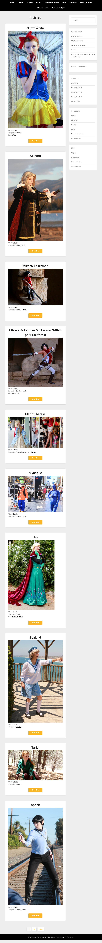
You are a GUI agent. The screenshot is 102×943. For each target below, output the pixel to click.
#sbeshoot (15, 394)
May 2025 (74, 83)
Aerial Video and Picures (79, 45)
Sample (24, 310)
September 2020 (76, 92)
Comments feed (76, 162)
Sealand (35, 639)
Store (64, 2)
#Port (14, 135)
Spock (35, 808)
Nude (73, 129)
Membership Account (52, 2)
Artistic (18, 453)
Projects (30, 2)
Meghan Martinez (77, 36)
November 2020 (76, 88)
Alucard (35, 156)
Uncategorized (76, 138)
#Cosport (15, 618)
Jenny (24, 245)
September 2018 (76, 97)
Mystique (35, 474)
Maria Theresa (35, 415)
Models (73, 125)
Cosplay (15, 130)
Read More (35, 141)
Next (41, 932)
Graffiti (73, 50)
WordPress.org (76, 166)
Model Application (86, 2)
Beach (73, 116)
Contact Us (73, 2)
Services (20, 2)
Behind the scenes (43, 8)
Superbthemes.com (68, 940)
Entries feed (75, 157)
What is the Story (77, 41)
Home (12, 2)
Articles (38, 2)
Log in (73, 153)
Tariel (35, 750)
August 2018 (75, 101)
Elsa (35, 539)
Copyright (74, 120)
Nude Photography (77, 134)
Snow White (35, 28)
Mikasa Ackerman (35, 266)
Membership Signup (58, 8)
